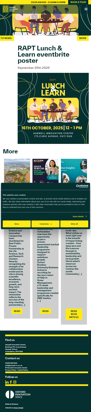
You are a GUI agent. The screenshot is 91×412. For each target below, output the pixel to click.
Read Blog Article (74, 314)
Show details (78, 216)
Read (17, 311)
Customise (46, 224)
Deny (16, 224)
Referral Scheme (11, 404)
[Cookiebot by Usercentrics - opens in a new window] (78, 186)
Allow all (74, 224)
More (82, 38)
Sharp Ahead (18, 408)
